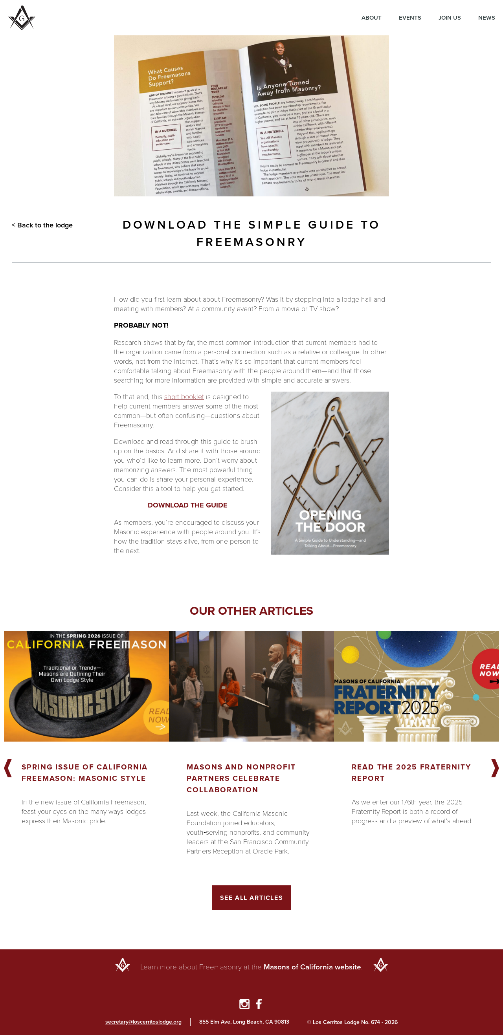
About (372, 17)
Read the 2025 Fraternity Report (411, 772)
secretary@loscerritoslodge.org (143, 1022)
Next (495, 769)
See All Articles (251, 897)
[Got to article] (86, 686)
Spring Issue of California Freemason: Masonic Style (85, 772)
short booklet (184, 396)
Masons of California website (312, 967)
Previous (8, 769)
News (486, 17)
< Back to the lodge (42, 225)
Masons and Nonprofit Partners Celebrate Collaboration (241, 778)
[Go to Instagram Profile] (244, 1005)
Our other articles (251, 610)
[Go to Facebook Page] (259, 1005)
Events (410, 17)
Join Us (450, 17)
